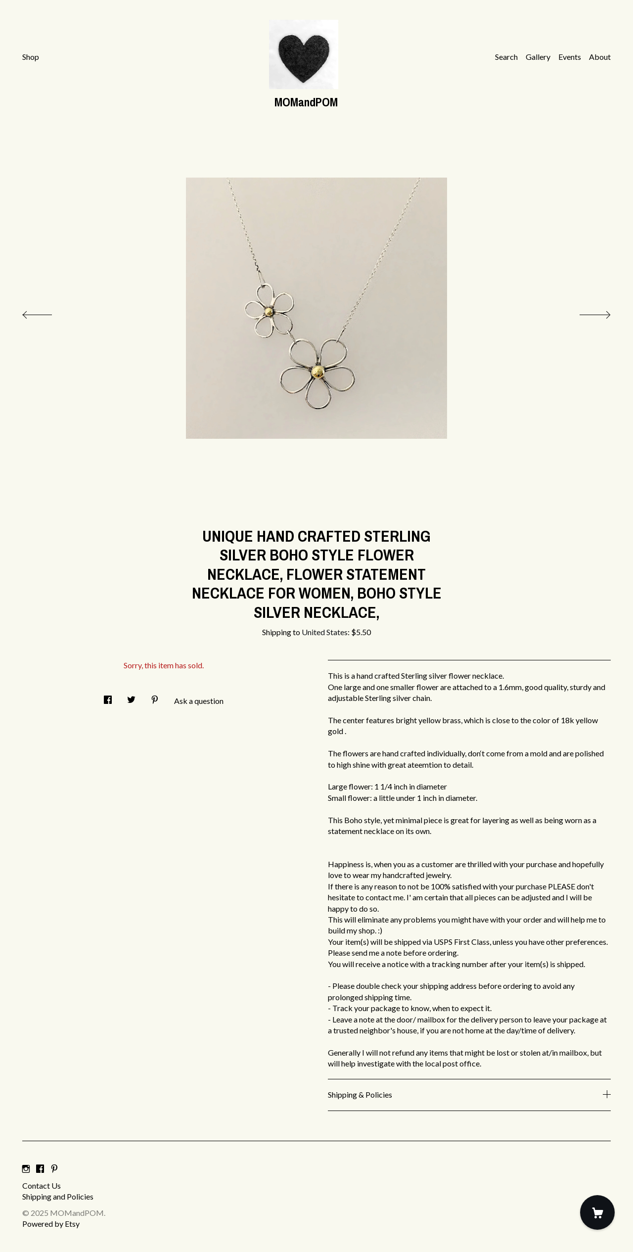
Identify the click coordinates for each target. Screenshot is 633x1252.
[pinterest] (54, 1168)
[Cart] (597, 1212)
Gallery (538, 56)
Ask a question (199, 700)
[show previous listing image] (47, 312)
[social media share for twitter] (131, 696)
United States (325, 632)
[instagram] (26, 1168)
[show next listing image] (586, 312)
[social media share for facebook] (108, 696)
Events (569, 56)
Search (506, 56)
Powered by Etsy (51, 1223)
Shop (30, 56)
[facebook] (40, 1168)
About (600, 56)
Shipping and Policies (57, 1196)
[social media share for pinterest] (155, 696)
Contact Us (41, 1185)
